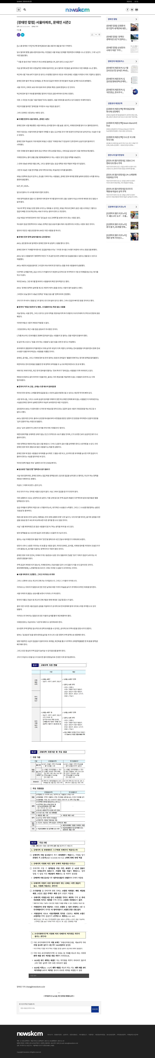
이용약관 (91, 1035)
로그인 (136, 1)
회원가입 (129, 1)
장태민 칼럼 (112, 19)
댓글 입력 (95, 1009)
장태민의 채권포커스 (116, 61)
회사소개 (50, 1035)
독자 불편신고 (83, 1035)
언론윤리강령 (57, 1035)
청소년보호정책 (111, 1035)
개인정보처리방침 (100, 1035)
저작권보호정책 (121, 1035)
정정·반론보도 (73, 1035)
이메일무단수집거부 (132, 1035)
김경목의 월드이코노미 (117, 207)
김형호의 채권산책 (115, 103)
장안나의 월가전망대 (116, 155)
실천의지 (65, 1035)
